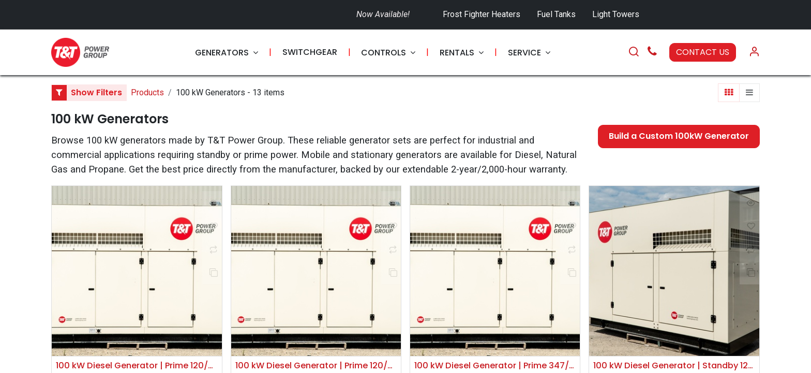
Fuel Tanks (557, 14)
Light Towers (615, 14)
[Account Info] (754, 52)
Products (147, 92)
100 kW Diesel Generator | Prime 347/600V (495, 366)
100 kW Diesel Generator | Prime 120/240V (316, 366)
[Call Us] (652, 53)
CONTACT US (702, 52)
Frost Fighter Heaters (481, 14)
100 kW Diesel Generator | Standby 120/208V (674, 366)
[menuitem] (226, 52)
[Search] (633, 52)
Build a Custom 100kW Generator (679, 136)
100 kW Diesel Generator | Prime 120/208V (136, 366)
